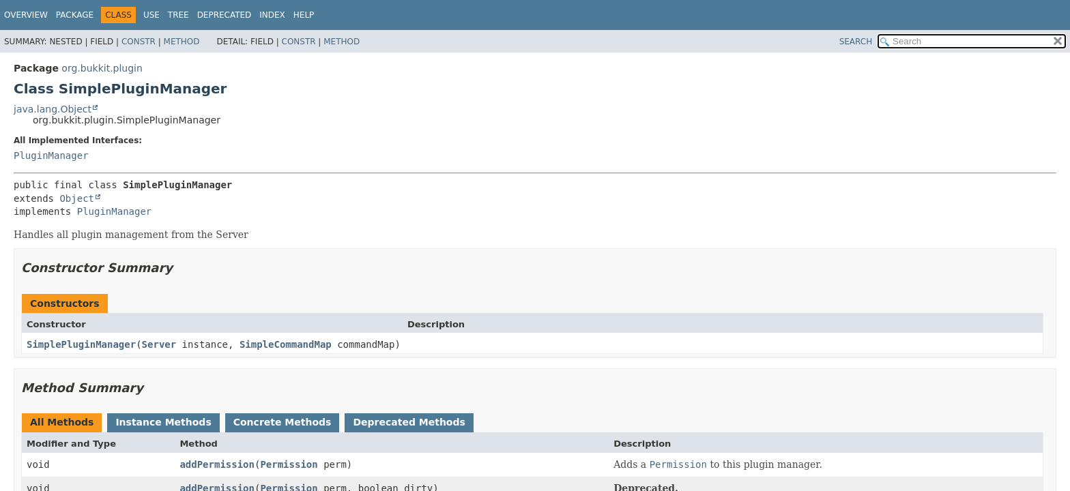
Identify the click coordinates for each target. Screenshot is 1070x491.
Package (74, 15)
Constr (138, 41)
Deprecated (224, 15)
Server (159, 344)
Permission (288, 464)
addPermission (217, 464)
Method (182, 41)
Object (76, 198)
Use (151, 15)
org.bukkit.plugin (102, 68)
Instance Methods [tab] (163, 422)
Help (304, 15)
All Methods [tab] (61, 422)
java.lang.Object (52, 109)
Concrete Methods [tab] (282, 422)
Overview (26, 15)
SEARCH (856, 41)
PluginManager (51, 155)
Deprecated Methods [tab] (409, 422)
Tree (178, 15)
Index (272, 15)
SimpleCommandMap (286, 344)
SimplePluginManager (81, 344)
